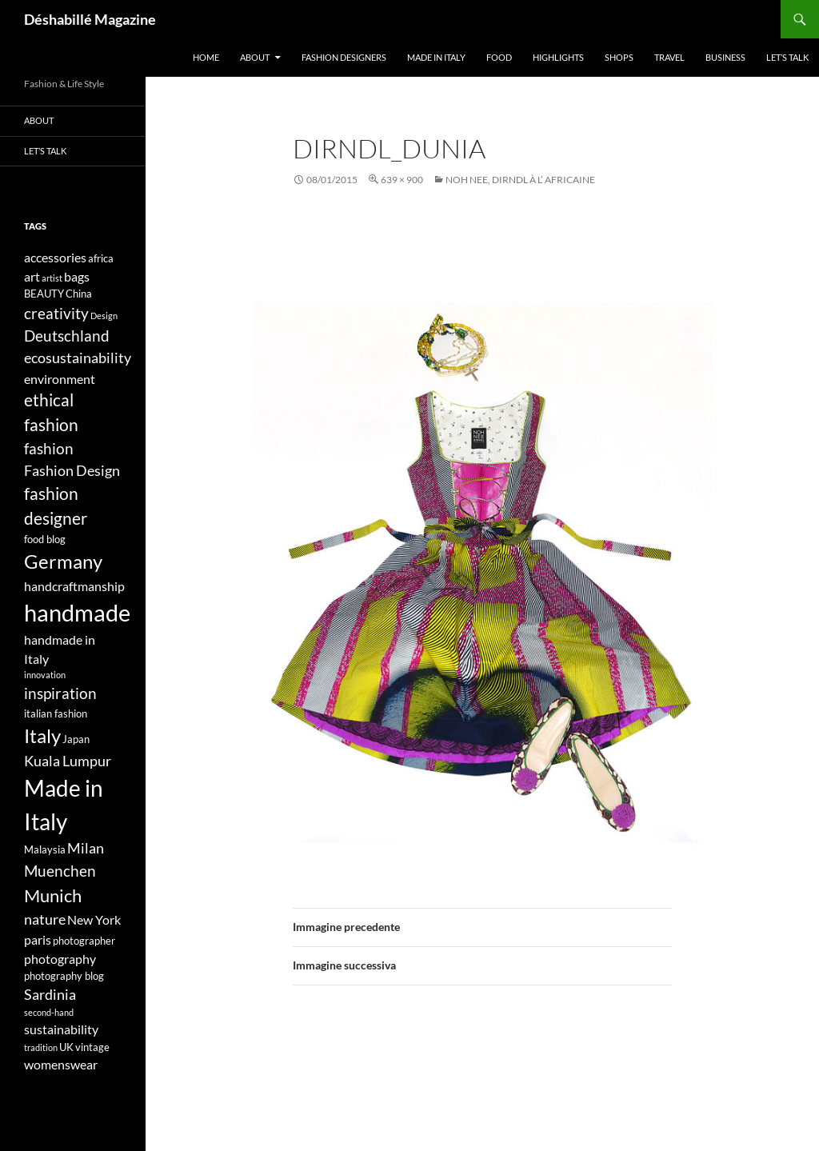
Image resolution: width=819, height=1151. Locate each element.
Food (499, 57)
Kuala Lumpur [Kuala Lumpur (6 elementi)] (67, 761)
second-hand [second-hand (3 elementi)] (49, 1012)
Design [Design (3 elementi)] (104, 315)
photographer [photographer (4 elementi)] (84, 940)
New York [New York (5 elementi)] (94, 919)
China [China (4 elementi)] (79, 293)
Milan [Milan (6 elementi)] (85, 848)
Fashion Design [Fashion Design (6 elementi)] (72, 470)
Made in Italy (436, 57)
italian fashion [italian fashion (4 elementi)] (55, 713)
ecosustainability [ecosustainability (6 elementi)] (77, 358)
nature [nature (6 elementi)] (45, 919)
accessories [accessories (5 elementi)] (55, 257)
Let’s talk (787, 57)
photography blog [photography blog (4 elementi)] (64, 975)
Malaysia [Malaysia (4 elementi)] (45, 849)
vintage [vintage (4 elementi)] (92, 1047)
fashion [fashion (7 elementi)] (49, 448)
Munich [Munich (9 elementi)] (53, 895)
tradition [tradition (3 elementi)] (41, 1047)
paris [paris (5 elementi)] (37, 939)
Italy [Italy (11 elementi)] (42, 735)
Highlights (558, 57)
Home (206, 57)
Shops (619, 57)
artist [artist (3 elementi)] (52, 278)
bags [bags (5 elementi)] (77, 276)
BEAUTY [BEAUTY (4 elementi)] (44, 293)
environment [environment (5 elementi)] (59, 378)
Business (725, 57)
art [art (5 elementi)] (32, 276)
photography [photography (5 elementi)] (60, 958)
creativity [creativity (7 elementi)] (56, 313)
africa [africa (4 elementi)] (101, 258)
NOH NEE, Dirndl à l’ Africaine (520, 180)
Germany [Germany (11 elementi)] (63, 561)
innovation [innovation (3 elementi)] (45, 674)
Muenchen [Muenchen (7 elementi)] (60, 870)
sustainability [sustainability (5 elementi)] (61, 1029)
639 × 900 (402, 180)
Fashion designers (344, 57)
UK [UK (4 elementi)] (66, 1047)
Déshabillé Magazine (90, 19)
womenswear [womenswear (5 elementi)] (61, 1064)
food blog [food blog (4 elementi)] (45, 539)
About (255, 57)
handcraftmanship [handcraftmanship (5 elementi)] (74, 585)
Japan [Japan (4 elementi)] (76, 739)
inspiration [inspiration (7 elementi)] (60, 693)
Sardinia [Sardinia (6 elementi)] (50, 994)
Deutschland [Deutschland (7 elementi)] (67, 335)
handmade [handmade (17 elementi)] (77, 612)
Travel (669, 57)
